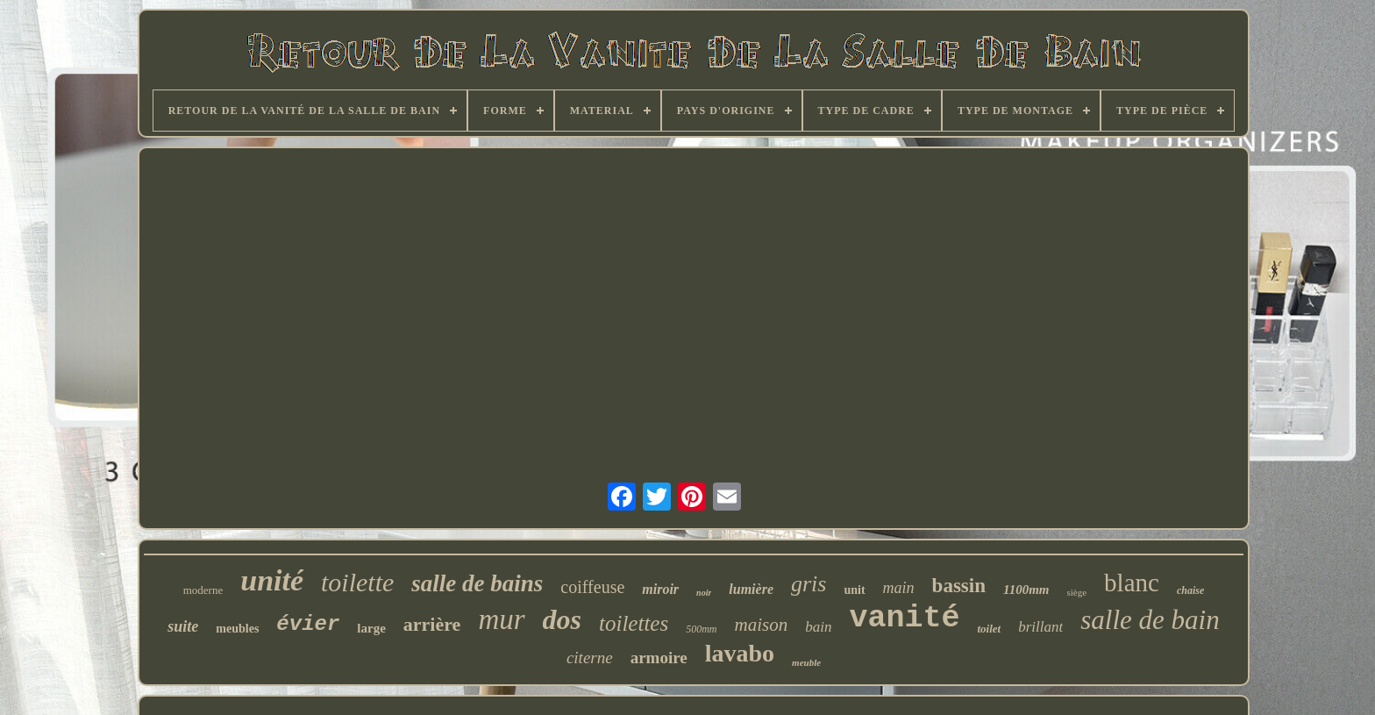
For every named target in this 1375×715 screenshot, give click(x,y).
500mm (701, 629)
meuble (806, 662)
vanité (904, 618)
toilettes (633, 623)
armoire (659, 657)
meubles (237, 628)
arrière (432, 624)
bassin (959, 586)
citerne (589, 657)
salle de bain (1149, 619)
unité (271, 580)
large (371, 628)
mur (501, 619)
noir (703, 592)
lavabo (739, 653)
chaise (1190, 590)
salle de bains (477, 583)
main (899, 588)
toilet (989, 628)
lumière (751, 589)
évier (307, 624)
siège (1076, 592)
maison (761, 624)
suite (182, 626)
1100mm (1026, 590)
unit (854, 590)
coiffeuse (592, 587)
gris (808, 584)
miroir (660, 589)
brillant (1040, 626)
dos (562, 619)
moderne (203, 590)
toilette (357, 582)
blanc (1131, 582)
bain (818, 626)
